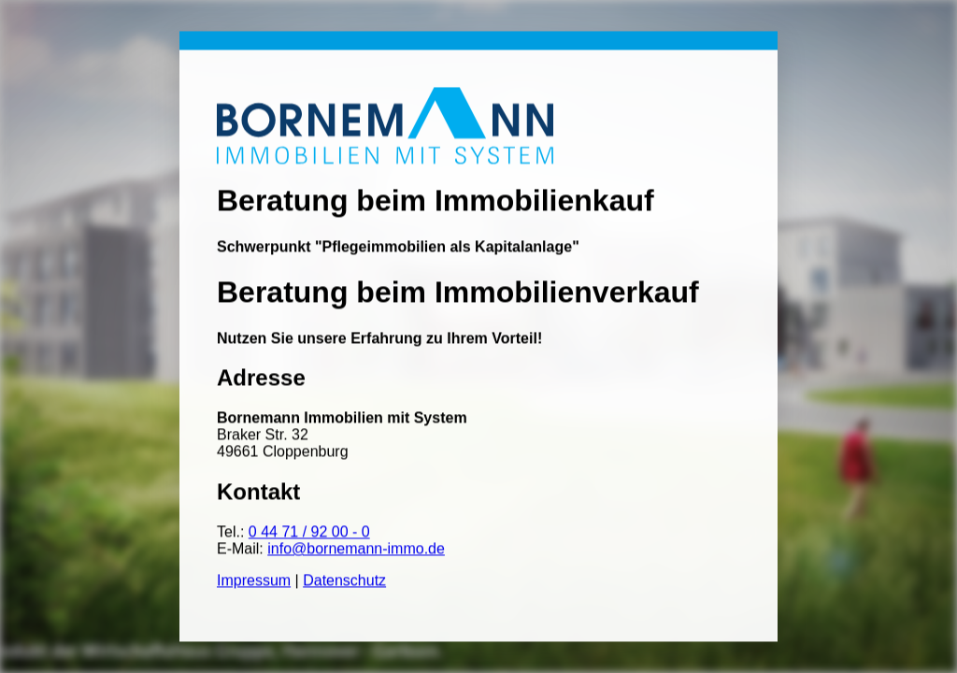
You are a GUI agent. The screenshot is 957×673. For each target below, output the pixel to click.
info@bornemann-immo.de (356, 549)
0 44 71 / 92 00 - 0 (309, 532)
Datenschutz (344, 581)
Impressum (254, 581)
